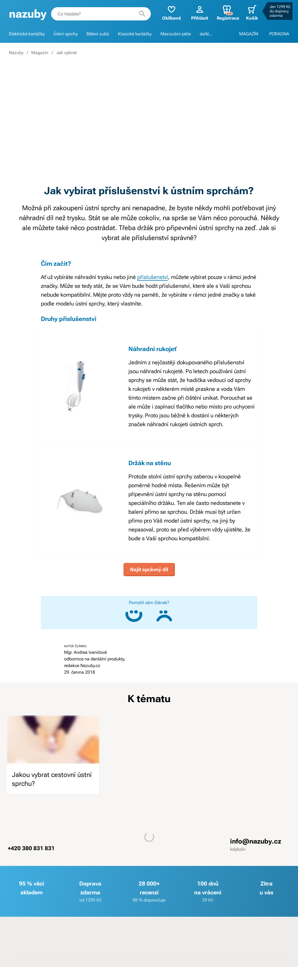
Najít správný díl (149, 569)
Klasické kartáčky (135, 33)
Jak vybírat (66, 52)
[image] (53, 739)
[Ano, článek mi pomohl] (134, 616)
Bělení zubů (97, 33)
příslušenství (152, 277)
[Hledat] (142, 14)
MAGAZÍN (248, 33)
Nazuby (16, 52)
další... (206, 33)
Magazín (39, 52)
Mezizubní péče (175, 33)
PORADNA (279, 33)
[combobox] (101, 13)
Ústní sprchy (66, 33)
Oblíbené (171, 12)
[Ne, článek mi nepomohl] (164, 616)
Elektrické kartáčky (27, 33)
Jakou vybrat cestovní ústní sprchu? (52, 779)
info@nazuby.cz (255, 841)
